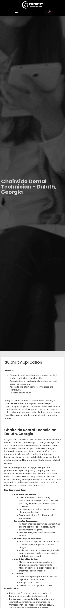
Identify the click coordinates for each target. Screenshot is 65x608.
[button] (16, 12)
